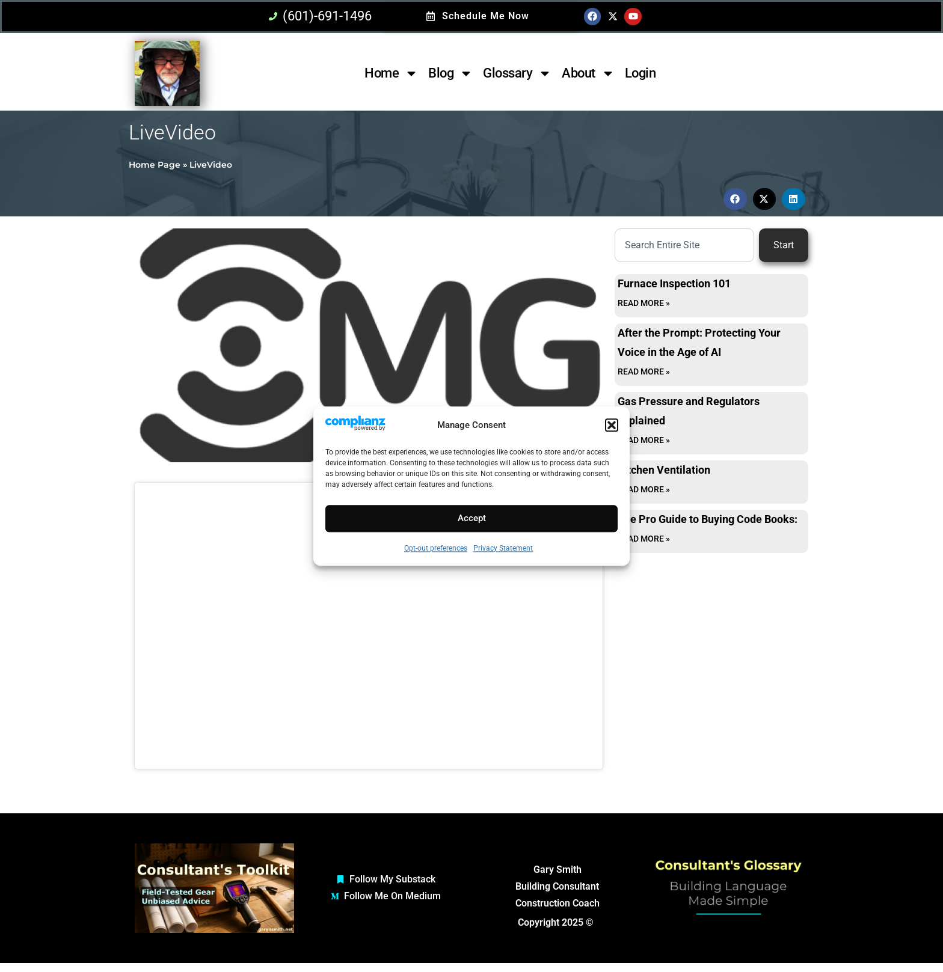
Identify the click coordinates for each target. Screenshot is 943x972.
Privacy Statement (503, 548)
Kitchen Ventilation (664, 469)
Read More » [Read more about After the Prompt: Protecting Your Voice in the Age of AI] (644, 371)
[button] (612, 425)
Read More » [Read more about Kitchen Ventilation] (644, 489)
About (588, 73)
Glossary (517, 73)
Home (391, 73)
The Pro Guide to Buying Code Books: (707, 519)
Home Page (154, 164)
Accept (472, 518)
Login (640, 73)
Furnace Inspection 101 (674, 283)
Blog (450, 73)
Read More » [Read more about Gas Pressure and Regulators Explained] (644, 440)
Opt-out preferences (435, 548)
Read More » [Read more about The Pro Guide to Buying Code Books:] (644, 538)
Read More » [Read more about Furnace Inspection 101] (644, 303)
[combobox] (684, 245)
